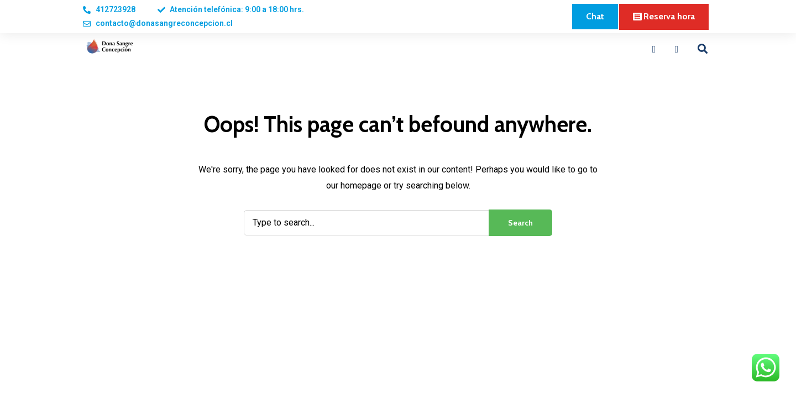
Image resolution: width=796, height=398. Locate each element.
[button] (595, 16)
